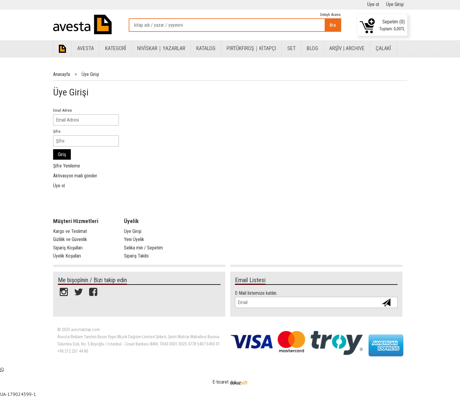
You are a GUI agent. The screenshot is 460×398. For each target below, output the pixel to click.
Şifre (56, 131)
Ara (332, 25)
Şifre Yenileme (66, 166)
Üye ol (59, 185)
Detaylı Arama (330, 14)
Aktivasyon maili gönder (75, 176)
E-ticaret (220, 382)
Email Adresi (62, 110)
